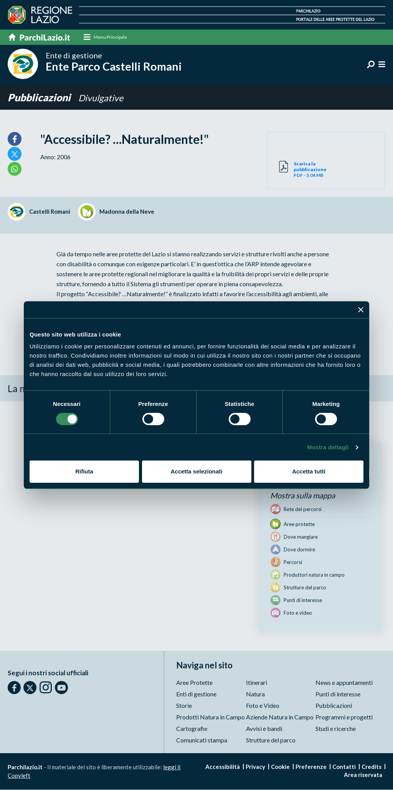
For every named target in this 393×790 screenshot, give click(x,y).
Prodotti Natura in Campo (210, 717)
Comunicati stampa (201, 740)
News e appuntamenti (344, 682)
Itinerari (256, 682)
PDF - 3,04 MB (310, 169)
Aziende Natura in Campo (280, 717)
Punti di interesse (337, 694)
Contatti (344, 767)
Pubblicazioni (41, 97)
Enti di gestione (196, 694)
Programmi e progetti (344, 717)
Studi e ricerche (335, 728)
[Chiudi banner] (360, 309)
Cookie (280, 767)
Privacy (255, 767)
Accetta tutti (308, 471)
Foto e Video (262, 705)
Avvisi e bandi (264, 728)
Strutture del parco (271, 740)
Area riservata (363, 775)
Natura (255, 694)
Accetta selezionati (196, 471)
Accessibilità (222, 767)
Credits (371, 767)
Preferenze (311, 767)
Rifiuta (84, 471)
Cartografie (191, 728)
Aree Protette (194, 682)
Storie (184, 705)
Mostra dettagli (327, 447)
